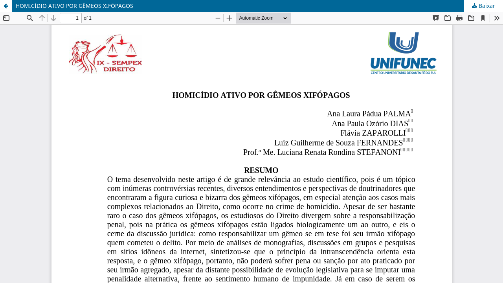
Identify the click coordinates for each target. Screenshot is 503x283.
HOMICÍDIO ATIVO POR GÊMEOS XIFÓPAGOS (74, 5)
